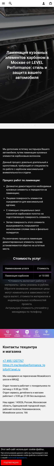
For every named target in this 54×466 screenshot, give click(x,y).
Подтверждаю (11, 462)
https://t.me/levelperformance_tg (24, 365)
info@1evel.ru (11, 369)
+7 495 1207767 (13, 361)
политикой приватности (17, 458)
